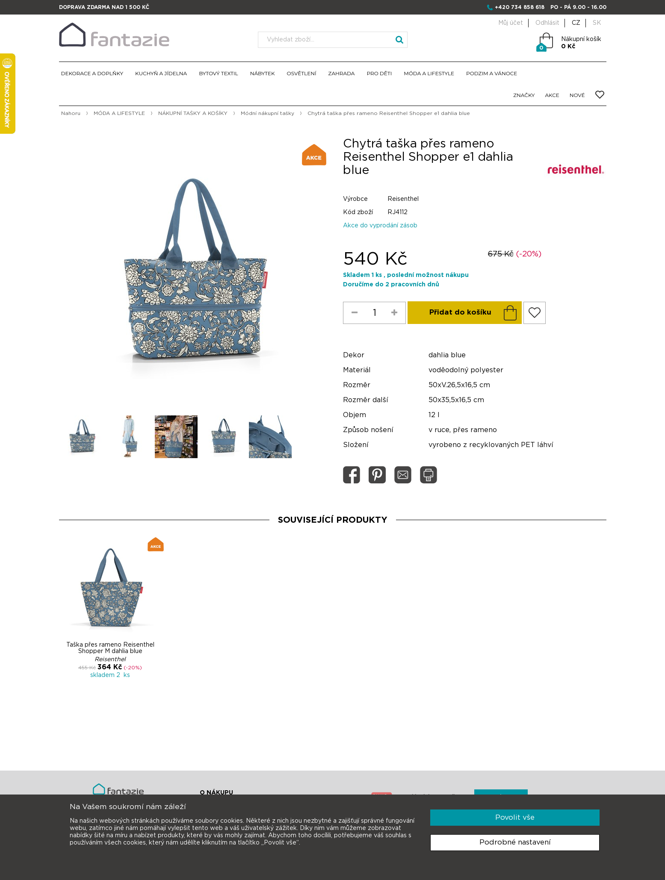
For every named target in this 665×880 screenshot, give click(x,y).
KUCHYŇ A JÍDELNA (161, 73)
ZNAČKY (524, 95)
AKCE (552, 95)
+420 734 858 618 (519, 7)
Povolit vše (515, 817)
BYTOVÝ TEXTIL (218, 73)
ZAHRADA (341, 73)
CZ (576, 23)
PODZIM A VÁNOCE (491, 73)
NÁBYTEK (262, 73)
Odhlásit (547, 23)
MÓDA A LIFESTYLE (429, 73)
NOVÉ (577, 95)
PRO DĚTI (379, 73)
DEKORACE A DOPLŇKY (92, 73)
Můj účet (510, 23)
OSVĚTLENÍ (301, 73)
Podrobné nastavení (515, 842)
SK (597, 23)
